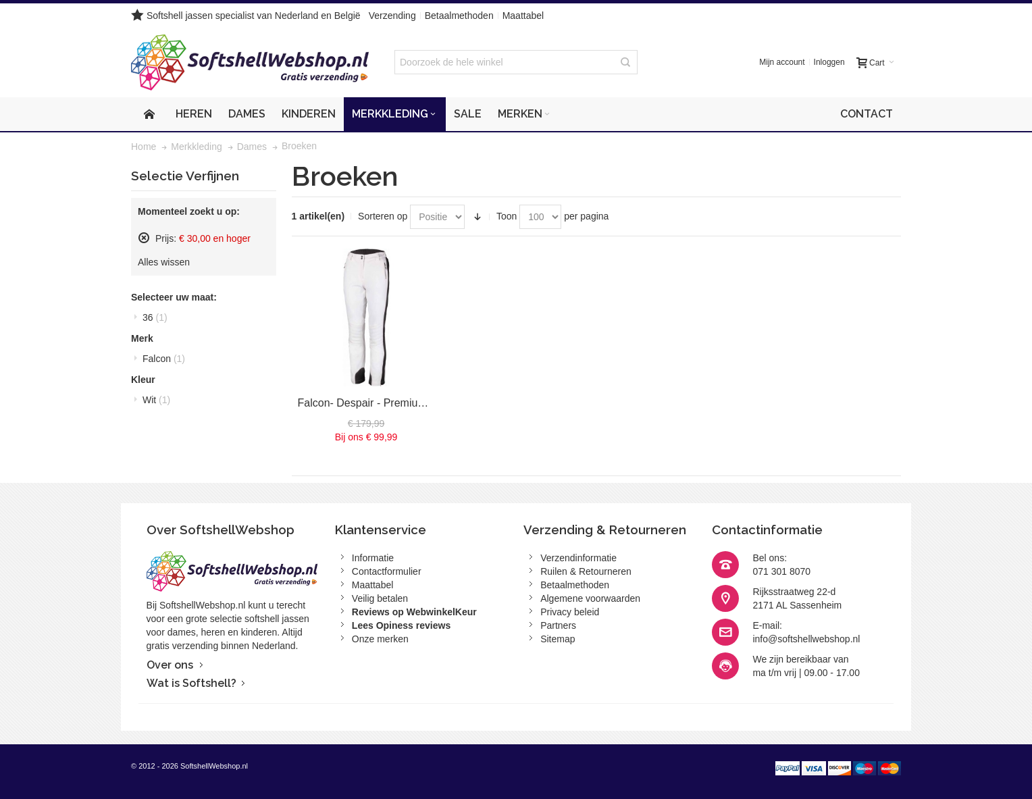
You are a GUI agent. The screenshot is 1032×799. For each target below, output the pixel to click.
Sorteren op (382, 216)
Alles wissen (164, 262)
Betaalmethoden (459, 15)
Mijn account (781, 62)
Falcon (164, 358)
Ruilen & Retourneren (585, 571)
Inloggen (829, 62)
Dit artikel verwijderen (144, 238)
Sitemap (557, 639)
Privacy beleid (569, 612)
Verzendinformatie (578, 557)
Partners (558, 625)
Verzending (392, 15)
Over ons (170, 665)
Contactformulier (386, 571)
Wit (156, 399)
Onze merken (380, 639)
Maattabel (523, 15)
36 (155, 317)
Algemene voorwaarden (590, 598)
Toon (506, 216)
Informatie (373, 557)
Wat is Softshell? (191, 683)
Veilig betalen (380, 598)
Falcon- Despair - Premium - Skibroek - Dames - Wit (423, 403)
